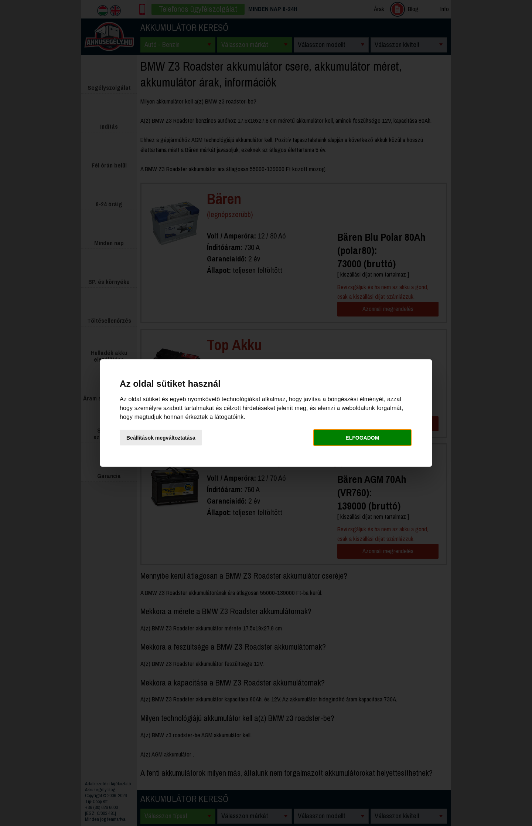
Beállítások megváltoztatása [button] (160, 437)
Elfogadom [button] (362, 437)
